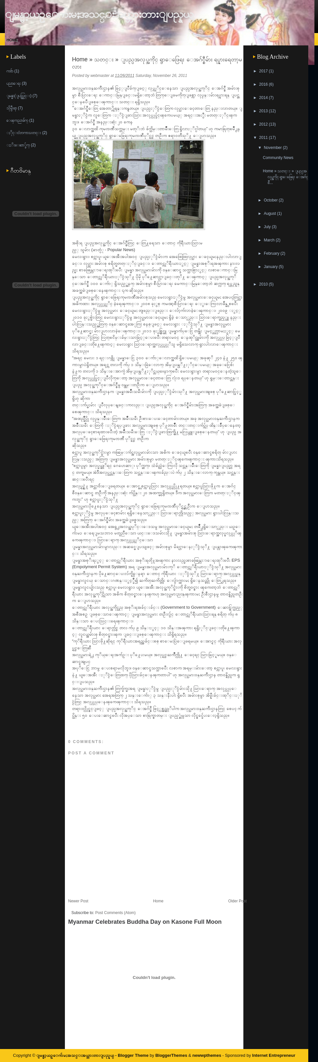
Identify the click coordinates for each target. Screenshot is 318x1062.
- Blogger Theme (131, 1055)
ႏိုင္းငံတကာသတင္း (23, 132)
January (271, 266)
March (270, 240)
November (273, 147)
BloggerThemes (171, 1055)
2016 (264, 84)
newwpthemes (206, 1055)
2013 (264, 111)
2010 (264, 284)
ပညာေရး (13, 83)
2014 (264, 97)
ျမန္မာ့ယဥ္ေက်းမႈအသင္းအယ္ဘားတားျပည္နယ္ (99, 14)
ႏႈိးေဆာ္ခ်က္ (18, 145)
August (270, 213)
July (268, 227)
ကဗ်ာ (9, 71)
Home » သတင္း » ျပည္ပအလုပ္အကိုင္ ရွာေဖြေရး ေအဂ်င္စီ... (285, 177)
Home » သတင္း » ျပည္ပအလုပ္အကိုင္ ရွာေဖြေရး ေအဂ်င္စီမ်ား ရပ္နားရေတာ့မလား (157, 63)
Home (12, 40)
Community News (278, 157)
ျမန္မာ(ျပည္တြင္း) (18, 95)
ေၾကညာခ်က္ (17, 120)
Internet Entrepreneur (273, 1055)
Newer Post (78, 901)
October (271, 200)
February (272, 253)
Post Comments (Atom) (115, 912)
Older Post (237, 901)
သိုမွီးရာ (11, 108)
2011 (264, 137)
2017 (264, 71)
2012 (264, 124)
